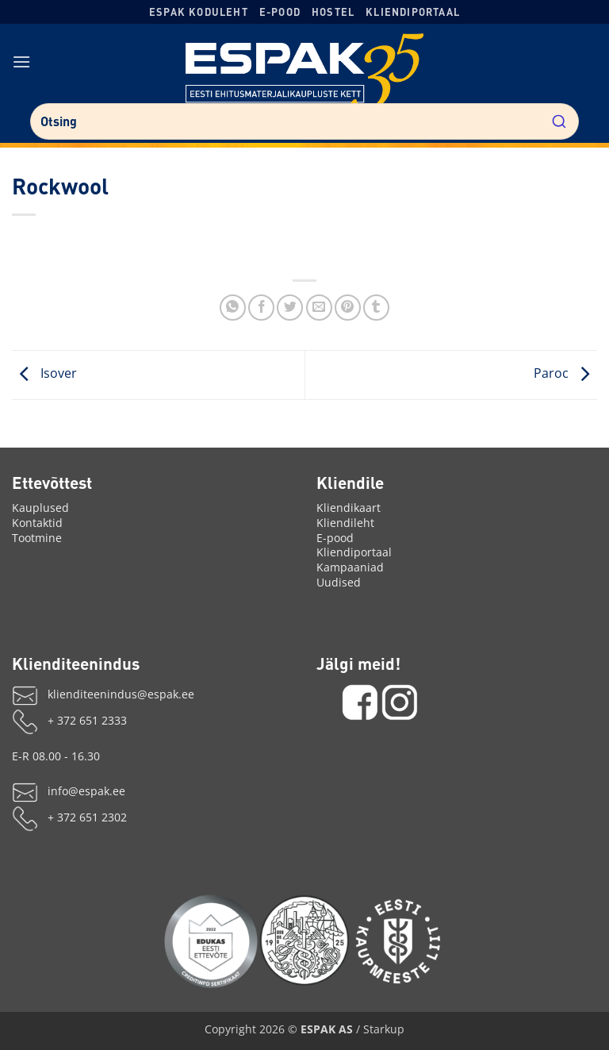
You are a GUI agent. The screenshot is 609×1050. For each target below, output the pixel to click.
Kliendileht (345, 522)
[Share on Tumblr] (376, 307)
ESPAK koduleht (198, 12)
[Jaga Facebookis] (261, 307)
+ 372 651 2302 (87, 817)
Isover (44, 374)
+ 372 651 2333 (87, 720)
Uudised (338, 582)
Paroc (565, 374)
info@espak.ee (86, 790)
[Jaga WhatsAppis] (233, 307)
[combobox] (304, 121)
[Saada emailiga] (319, 307)
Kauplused (40, 507)
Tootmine (37, 537)
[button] (22, 61)
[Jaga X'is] (290, 307)
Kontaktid (37, 522)
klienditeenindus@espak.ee (121, 694)
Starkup (383, 1029)
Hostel (333, 12)
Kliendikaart (348, 507)
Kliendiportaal (413, 12)
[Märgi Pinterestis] (348, 307)
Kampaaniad (350, 567)
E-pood (280, 12)
